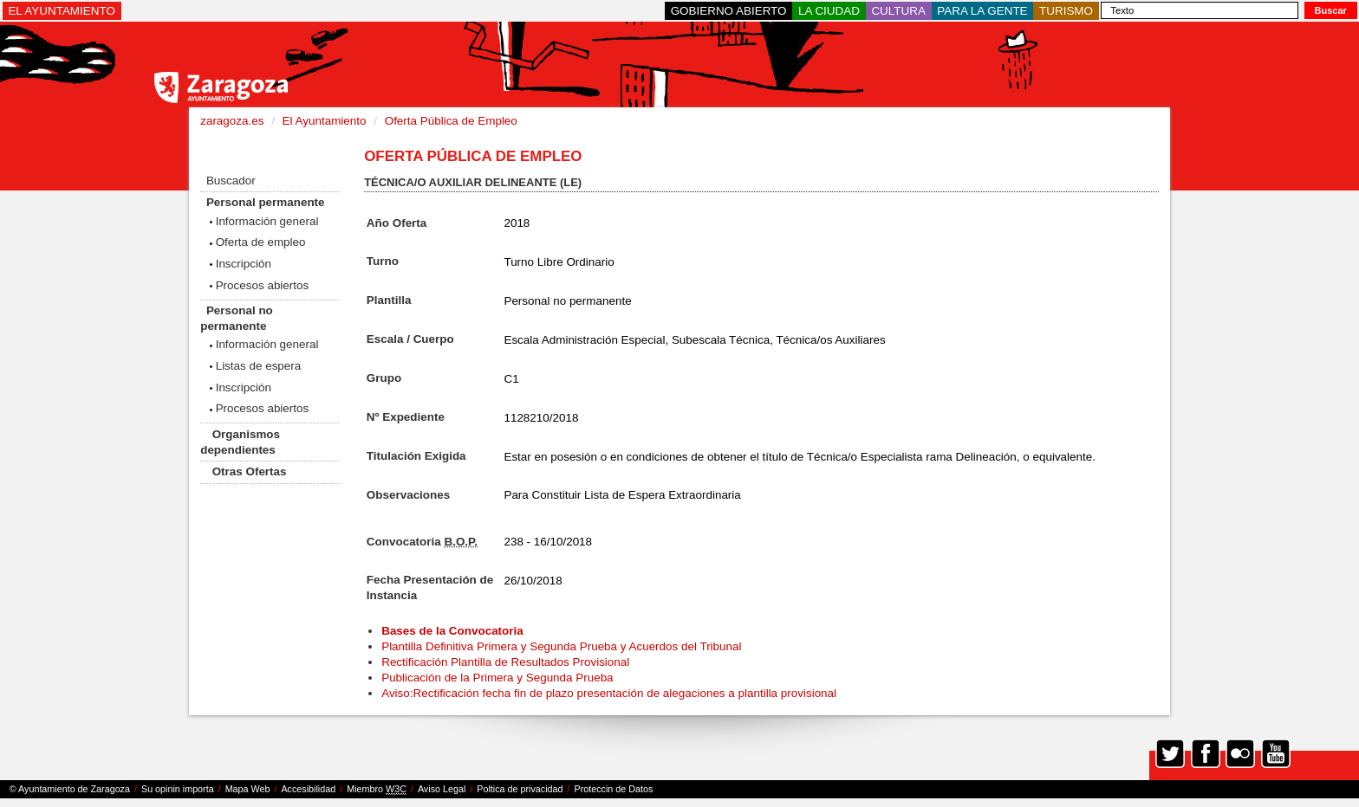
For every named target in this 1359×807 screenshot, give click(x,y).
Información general (267, 221)
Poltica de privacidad (519, 789)
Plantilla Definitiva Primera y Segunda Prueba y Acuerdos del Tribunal (561, 646)
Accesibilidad (308, 789)
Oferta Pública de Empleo (451, 120)
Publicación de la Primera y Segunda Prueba (497, 677)
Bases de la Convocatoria (453, 630)
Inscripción (243, 263)
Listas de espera (259, 365)
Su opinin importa (177, 789)
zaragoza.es (231, 120)
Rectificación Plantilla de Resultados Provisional (505, 661)
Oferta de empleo (261, 242)
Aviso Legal (441, 789)
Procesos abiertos (262, 285)
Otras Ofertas (249, 471)
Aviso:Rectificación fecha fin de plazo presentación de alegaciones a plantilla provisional (608, 693)
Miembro (376, 789)
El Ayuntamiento (325, 120)
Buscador (231, 180)
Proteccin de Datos (613, 789)
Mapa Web (247, 789)
